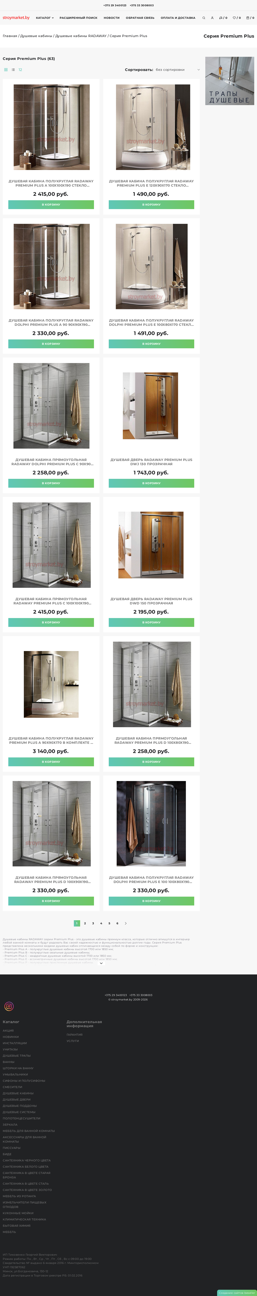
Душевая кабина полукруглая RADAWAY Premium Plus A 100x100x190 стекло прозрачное (51, 185)
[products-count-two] (6, 70)
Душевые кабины (36, 36)
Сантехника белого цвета (26, 1166)
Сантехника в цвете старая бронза (27, 1175)
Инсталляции (15, 1043)
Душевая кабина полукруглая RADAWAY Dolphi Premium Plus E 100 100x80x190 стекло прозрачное (151, 882)
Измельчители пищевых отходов (24, 1205)
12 (20, 69)
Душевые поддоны (20, 1106)
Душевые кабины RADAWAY (81, 36)
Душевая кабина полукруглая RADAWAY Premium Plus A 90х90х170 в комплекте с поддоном (51, 742)
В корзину (51, 204)
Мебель (10, 1232)
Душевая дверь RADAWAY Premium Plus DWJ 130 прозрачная (151, 462)
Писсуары (12, 1148)
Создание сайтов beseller (237, 1293)
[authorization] (212, 17)
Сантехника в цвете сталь (26, 1183)
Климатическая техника (25, 1219)
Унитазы (11, 1049)
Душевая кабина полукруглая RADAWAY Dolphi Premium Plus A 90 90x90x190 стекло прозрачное (51, 324)
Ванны (9, 1062)
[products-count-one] (13, 70)
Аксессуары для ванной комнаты (24, 1139)
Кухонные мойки (18, 1213)
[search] (203, 17)
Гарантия (75, 1034)
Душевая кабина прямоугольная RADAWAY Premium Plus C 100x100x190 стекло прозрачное (51, 603)
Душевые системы (19, 1112)
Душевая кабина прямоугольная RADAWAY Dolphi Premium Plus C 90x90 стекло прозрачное (51, 464)
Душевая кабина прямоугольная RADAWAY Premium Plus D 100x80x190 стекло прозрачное (151, 742)
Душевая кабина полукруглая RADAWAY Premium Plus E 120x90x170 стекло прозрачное (151, 185)
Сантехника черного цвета (27, 1160)
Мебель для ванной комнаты (29, 1131)
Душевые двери (17, 1099)
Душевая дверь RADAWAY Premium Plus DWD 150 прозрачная (151, 601)
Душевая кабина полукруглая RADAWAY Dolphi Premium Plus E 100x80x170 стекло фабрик (151, 324)
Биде (7, 1154)
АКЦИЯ (9, 1030)
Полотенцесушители (22, 1118)
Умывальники (16, 1074)
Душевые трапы (17, 1055)
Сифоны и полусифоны (24, 1080)
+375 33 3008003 (142, 5)
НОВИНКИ (11, 1037)
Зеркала (10, 1124)
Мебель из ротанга (20, 1196)
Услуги (73, 1041)
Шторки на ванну (18, 1068)
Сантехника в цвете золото (28, 1190)
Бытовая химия (17, 1225)
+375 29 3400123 (114, 5)
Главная (10, 36)
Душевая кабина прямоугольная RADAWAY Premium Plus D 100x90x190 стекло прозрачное (51, 882)
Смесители (13, 1087)
